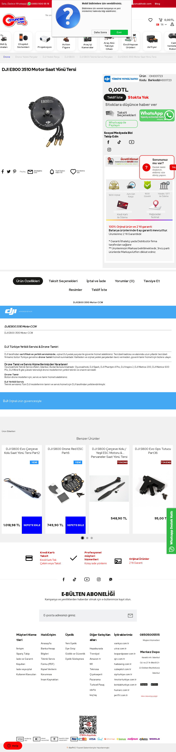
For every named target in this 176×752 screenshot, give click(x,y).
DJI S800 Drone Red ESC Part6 (65, 451)
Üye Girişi (70, 648)
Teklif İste (115, 97)
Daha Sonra (100, 32)
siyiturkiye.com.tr (123, 674)
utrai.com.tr (120, 648)
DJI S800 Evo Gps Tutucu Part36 (153, 451)
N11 (91, 664)
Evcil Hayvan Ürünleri (130, 41)
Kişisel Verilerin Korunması (49, 672)
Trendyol (94, 653)
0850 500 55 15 (38, 3)
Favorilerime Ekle (77, 171)
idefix (93, 689)
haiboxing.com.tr (122, 664)
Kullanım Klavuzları (26, 674)
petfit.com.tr (121, 695)
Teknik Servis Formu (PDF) (48, 661)
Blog (157, 3)
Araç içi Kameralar (87, 41)
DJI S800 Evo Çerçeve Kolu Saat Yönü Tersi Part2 (22, 451)
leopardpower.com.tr (124, 653)
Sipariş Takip (23, 653)
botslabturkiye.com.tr (124, 684)
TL (166, 20)
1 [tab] (82, 538)
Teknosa (94, 669)
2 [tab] (87, 538)
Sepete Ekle (32, 525)
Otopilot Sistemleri (23, 41)
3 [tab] (91, 538)
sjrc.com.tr (119, 658)
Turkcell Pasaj (97, 684)
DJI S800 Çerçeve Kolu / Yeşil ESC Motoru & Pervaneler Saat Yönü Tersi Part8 (109, 453)
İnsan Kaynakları (49, 679)
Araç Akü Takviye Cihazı (109, 41)
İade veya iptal (24, 669)
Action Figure (66, 41)
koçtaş (93, 695)
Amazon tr (95, 658)
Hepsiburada (96, 648)
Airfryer (152, 41)
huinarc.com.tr (121, 690)
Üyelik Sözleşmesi (74, 658)
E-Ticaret (78, 747)
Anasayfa (46, 643)
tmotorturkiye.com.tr (124, 679)
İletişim (20, 648)
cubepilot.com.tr (122, 669)
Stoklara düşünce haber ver (131, 104)
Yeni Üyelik (71, 643)
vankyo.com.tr (121, 643)
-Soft (70, 747)
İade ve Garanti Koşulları (24, 661)
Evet (119, 32)
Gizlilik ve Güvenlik (75, 653)
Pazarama (95, 679)
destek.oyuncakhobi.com (137, 3)
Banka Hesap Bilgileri (48, 651)
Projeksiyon (45, 41)
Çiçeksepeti (96, 674)
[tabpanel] (22, 490)
